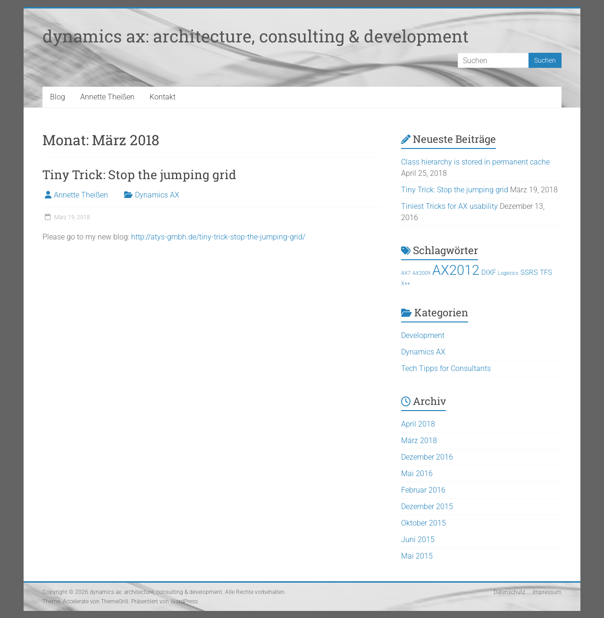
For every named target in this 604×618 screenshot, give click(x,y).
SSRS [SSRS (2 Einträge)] (529, 272)
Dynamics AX (157, 194)
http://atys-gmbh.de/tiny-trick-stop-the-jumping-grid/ (218, 236)
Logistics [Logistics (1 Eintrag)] (508, 273)
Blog (57, 96)
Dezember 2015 (427, 506)
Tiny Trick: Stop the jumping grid (139, 174)
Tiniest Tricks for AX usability (449, 206)
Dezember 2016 (427, 457)
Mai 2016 (417, 473)
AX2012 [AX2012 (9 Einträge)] (455, 270)
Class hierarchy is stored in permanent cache (475, 161)
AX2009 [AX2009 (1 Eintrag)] (421, 273)
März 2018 (419, 440)
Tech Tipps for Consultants (446, 368)
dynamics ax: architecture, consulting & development (255, 36)
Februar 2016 (423, 490)
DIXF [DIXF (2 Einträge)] (488, 272)
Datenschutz (509, 592)
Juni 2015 (418, 539)
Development (423, 335)
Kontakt (163, 96)
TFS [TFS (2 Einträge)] (546, 272)
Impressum (547, 592)
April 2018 (418, 424)
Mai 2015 (417, 556)
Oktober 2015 (423, 523)
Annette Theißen (107, 96)
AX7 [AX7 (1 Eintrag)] (406, 273)
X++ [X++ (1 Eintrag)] (405, 283)
